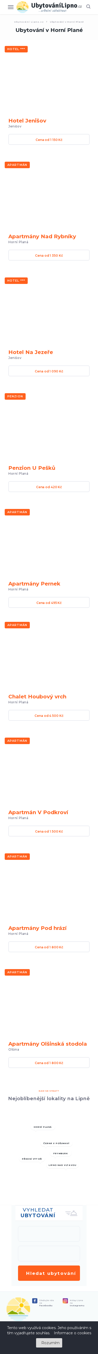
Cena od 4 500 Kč (48, 716)
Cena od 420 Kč (49, 487)
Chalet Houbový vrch (37, 696)
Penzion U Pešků (31, 468)
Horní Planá (43, 1127)
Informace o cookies (72, 1333)
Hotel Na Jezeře (30, 352)
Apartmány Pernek (34, 584)
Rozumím (50, 1343)
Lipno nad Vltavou (62, 1165)
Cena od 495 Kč (49, 603)
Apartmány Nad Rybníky (42, 236)
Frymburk (60, 1153)
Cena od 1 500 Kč (49, 831)
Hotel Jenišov (27, 121)
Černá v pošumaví (56, 1143)
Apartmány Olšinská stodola (47, 1044)
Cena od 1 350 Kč (49, 255)
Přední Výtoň (32, 1159)
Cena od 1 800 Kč (49, 947)
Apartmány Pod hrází (37, 928)
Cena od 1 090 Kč (49, 371)
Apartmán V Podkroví (38, 812)
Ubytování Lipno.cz (29, 22)
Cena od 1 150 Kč (49, 140)
